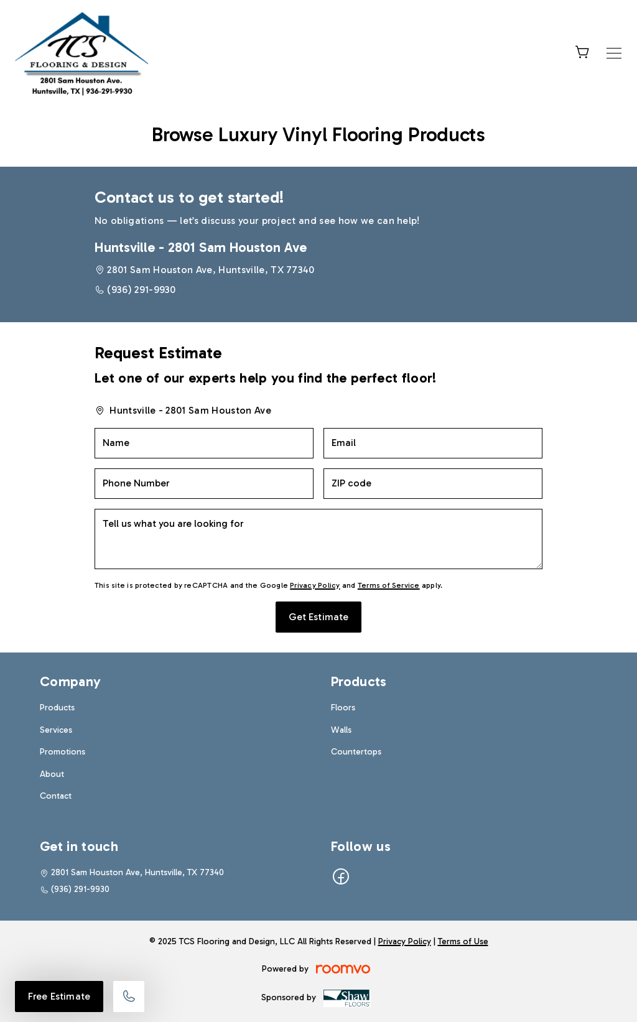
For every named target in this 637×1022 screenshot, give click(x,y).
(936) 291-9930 (141, 289)
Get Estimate (319, 617)
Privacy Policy (315, 585)
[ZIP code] (432, 483)
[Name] (204, 443)
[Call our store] (128, 996)
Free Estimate (59, 996)
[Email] (432, 443)
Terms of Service (389, 585)
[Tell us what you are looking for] (318, 539)
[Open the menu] (614, 53)
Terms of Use (463, 941)
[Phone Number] (204, 483)
